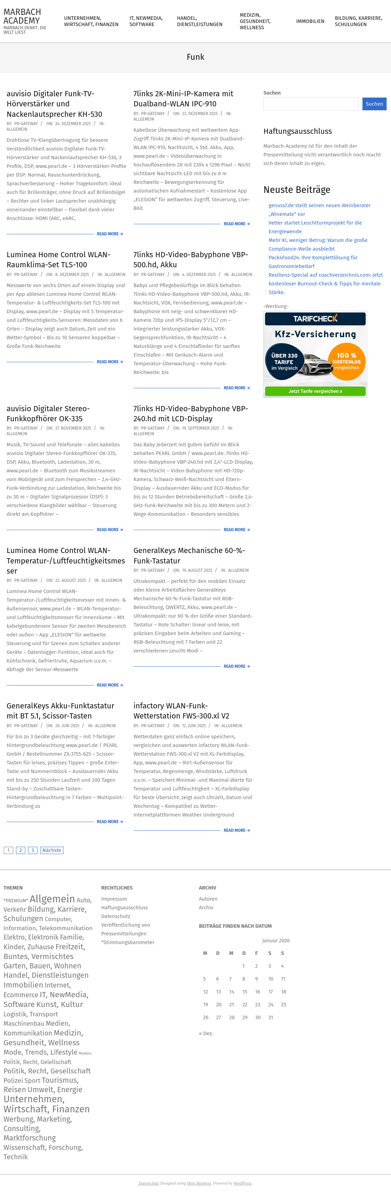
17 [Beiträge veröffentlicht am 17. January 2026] (270, 992)
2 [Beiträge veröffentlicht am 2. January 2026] (256, 966)
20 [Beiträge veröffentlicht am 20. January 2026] (219, 1004)
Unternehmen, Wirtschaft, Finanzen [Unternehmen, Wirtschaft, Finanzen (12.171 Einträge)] (46, 1104)
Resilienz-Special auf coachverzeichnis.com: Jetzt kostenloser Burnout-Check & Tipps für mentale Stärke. (326, 283)
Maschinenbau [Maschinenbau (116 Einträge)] (23, 1024)
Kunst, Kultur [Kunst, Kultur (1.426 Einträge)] (59, 1004)
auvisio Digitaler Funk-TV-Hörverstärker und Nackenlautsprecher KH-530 (54, 104)
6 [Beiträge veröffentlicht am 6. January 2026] (217, 979)
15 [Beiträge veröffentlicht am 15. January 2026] (244, 992)
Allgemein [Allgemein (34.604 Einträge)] (52, 899)
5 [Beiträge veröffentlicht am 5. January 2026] (204, 979)
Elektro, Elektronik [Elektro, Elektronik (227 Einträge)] (31, 937)
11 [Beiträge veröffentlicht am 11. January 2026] (283, 979)
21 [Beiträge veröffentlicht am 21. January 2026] (231, 1004)
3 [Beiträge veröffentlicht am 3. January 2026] (269, 966)
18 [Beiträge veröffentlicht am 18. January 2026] (283, 992)
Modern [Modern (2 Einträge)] (85, 1053)
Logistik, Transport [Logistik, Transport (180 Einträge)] (30, 1014)
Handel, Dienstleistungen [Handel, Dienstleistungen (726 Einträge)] (46, 975)
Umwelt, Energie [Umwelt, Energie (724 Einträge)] (54, 1089)
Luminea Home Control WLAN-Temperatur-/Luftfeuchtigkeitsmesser (66, 561)
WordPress (242, 1183)
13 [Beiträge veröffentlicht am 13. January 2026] (218, 992)
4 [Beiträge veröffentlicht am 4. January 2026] (282, 966)
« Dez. (206, 1033)
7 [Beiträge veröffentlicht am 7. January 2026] (230, 979)
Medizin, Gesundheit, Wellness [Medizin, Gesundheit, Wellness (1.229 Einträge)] (43, 1037)
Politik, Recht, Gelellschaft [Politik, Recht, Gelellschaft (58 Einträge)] (37, 1061)
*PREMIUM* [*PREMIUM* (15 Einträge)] (15, 901)
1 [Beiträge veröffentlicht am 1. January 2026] (243, 966)
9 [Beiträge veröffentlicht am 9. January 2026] (256, 979)
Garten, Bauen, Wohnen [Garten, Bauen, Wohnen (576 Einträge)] (42, 965)
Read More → (110, 234)
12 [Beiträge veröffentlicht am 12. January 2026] (205, 992)
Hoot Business (199, 1183)
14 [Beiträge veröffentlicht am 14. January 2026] (231, 992)
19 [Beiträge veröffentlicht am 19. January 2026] (205, 1004)
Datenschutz (148, 1183)
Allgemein (17, 129)
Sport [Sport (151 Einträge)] (33, 1081)
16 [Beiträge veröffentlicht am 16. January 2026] (258, 992)
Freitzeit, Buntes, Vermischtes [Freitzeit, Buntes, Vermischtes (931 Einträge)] (44, 951)
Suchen (272, 93)
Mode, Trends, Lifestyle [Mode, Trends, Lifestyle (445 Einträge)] (40, 1052)
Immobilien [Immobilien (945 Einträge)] (23, 985)
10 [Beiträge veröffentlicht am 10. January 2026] (270, 979)
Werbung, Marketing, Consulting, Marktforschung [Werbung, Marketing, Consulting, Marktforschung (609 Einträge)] (37, 1129)
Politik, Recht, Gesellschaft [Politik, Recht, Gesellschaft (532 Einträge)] (47, 1070)
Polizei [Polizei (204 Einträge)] (13, 1081)
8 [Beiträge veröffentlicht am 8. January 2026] (243, 979)
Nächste (51, 850)
